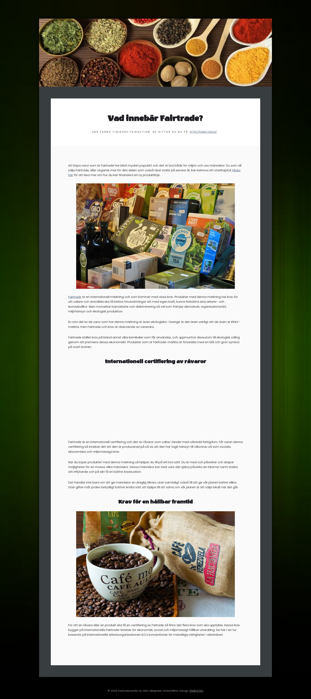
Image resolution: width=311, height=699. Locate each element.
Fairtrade (74, 297)
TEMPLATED (196, 691)
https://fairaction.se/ (203, 132)
